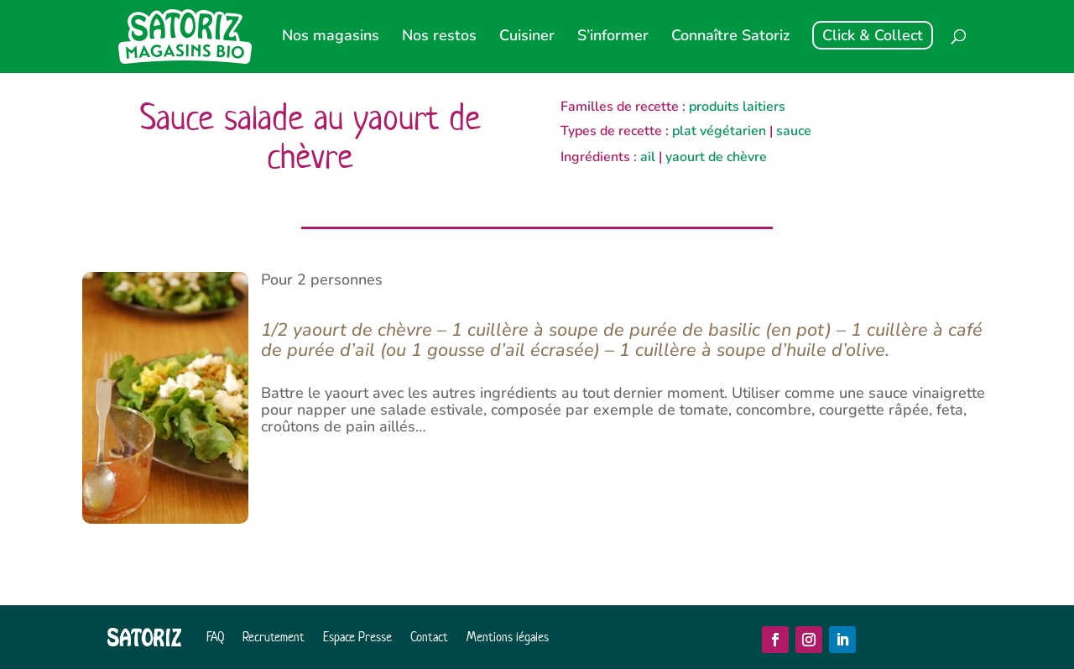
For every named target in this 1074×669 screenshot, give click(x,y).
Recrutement (273, 636)
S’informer (613, 37)
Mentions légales (508, 636)
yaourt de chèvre (716, 157)
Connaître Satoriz (730, 37)
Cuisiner (527, 37)
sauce (793, 131)
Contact (429, 636)
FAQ (215, 636)
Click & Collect (872, 35)
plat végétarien (719, 131)
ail (647, 157)
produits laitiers (737, 106)
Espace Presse (357, 636)
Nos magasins (330, 37)
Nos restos (439, 37)
